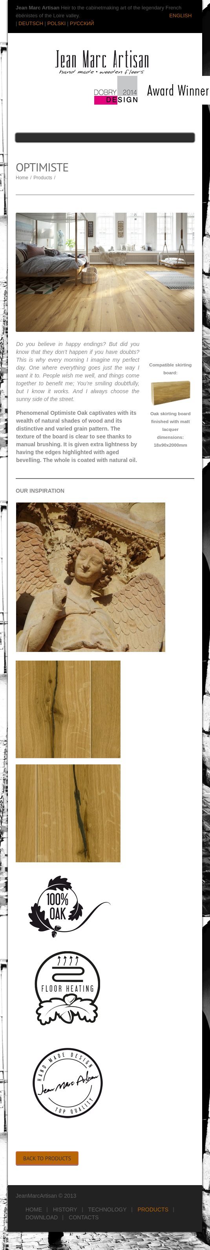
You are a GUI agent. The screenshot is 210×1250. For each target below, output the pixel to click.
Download (42, 1217)
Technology (107, 1209)
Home (22, 177)
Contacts (84, 1217)
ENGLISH (180, 15)
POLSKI (56, 23)
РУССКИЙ (82, 23)
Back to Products (47, 1158)
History (65, 1209)
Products (42, 177)
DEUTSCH (30, 23)
